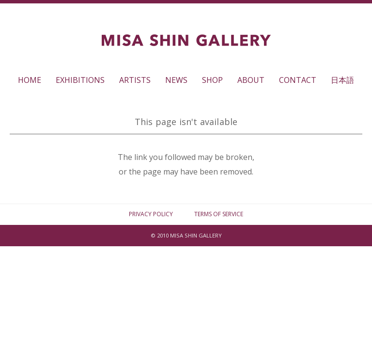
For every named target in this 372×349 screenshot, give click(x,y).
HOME (29, 80)
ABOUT (250, 80)
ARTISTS (135, 80)
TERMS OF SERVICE (218, 214)
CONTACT (297, 80)
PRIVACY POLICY (151, 214)
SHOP (212, 80)
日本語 (342, 80)
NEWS (176, 80)
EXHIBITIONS (80, 80)
